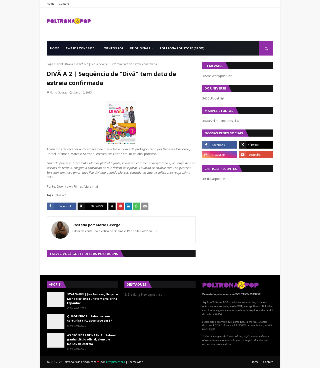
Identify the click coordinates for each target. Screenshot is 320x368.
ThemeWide (135, 362)
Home (50, 4)
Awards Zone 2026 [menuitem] (80, 48)
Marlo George (58, 92)
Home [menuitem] (54, 48)
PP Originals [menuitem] (140, 48)
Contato (64, 4)
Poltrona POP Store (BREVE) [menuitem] (182, 48)
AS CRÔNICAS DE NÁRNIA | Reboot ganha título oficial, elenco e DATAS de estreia (92, 339)
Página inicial (55, 64)
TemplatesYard (115, 362)
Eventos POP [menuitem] (114, 48)
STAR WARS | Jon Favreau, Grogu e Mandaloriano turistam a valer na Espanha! (92, 298)
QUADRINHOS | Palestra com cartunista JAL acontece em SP (89, 318)
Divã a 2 (70, 64)
